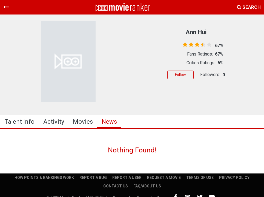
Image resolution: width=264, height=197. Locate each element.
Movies (83, 121)
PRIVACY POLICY (234, 177)
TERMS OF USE (200, 177)
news (109, 121)
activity (53, 121)
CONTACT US (115, 186)
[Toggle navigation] (6, 7)
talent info (19, 121)
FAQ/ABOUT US (147, 186)
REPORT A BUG (93, 177)
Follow (180, 75)
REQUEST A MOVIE (164, 177)
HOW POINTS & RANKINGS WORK (44, 177)
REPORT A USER (127, 177)
